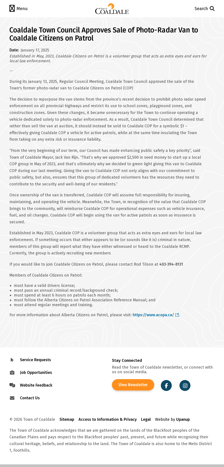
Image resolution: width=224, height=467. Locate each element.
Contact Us (30, 398)
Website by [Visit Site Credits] (172, 419)
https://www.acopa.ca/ (156, 315)
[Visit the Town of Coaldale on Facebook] (166, 385)
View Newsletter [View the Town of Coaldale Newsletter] (133, 384)
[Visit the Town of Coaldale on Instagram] (184, 385)
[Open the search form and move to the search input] (194, 8)
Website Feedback (36, 385)
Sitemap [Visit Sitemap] (66, 419)
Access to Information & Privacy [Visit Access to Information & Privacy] (108, 419)
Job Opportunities (36, 372)
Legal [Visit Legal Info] (146, 419)
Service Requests (35, 359)
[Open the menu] (29, 8)
